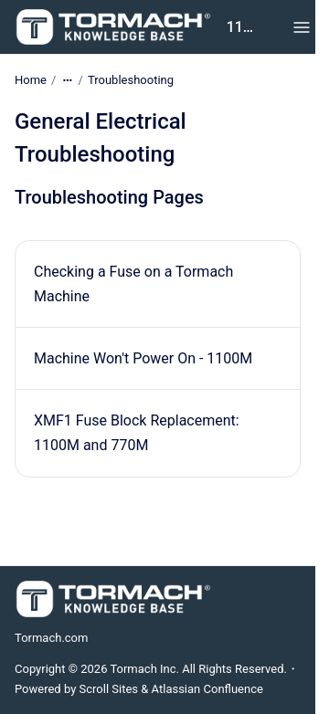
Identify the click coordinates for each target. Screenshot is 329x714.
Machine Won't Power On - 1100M (143, 358)
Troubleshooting (131, 80)
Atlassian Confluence (207, 689)
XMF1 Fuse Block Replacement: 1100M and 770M (136, 433)
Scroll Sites (109, 689)
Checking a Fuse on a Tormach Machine (133, 284)
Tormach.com (51, 638)
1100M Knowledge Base (242, 27)
